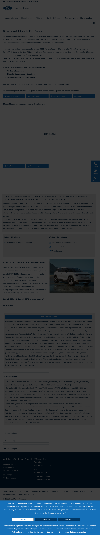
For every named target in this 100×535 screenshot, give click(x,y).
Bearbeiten (22, 519)
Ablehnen (68, 519)
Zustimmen (46, 519)
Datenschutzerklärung (79, 532)
